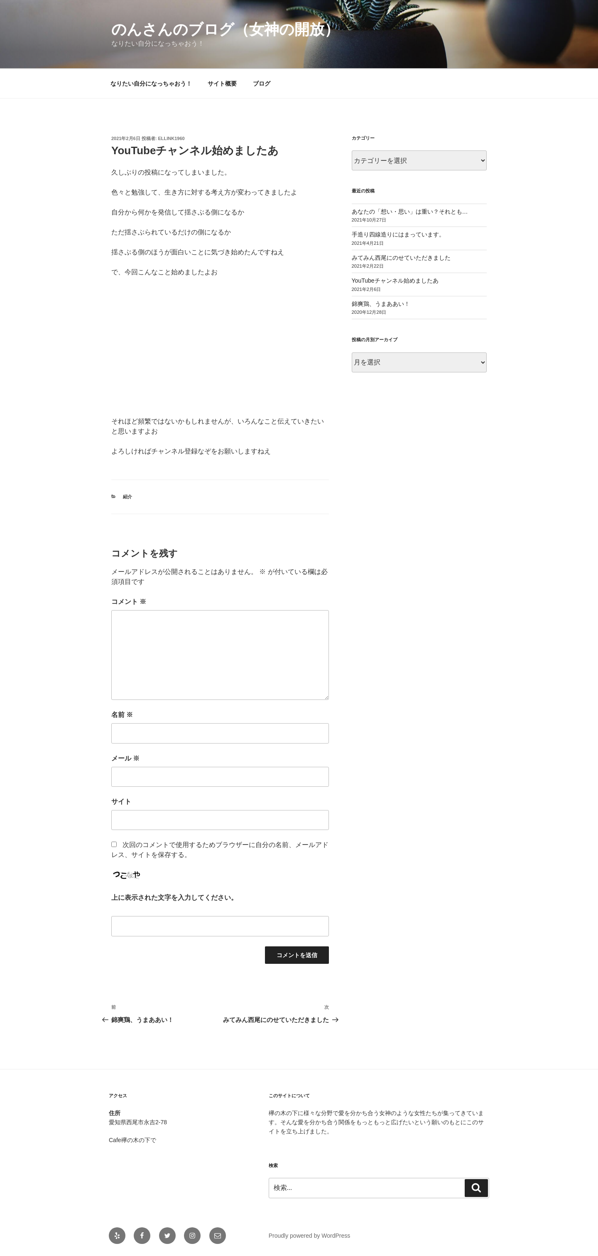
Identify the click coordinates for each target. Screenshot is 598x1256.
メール (125, 758)
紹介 (127, 496)
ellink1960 (171, 138)
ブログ (261, 83)
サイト (121, 801)
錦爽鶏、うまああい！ (381, 303)
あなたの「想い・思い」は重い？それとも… (410, 211)
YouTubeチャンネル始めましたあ (395, 280)
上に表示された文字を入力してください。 (174, 897)
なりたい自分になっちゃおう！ (151, 83)
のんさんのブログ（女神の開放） (225, 29)
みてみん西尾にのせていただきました (401, 257)
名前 (122, 714)
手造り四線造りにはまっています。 (398, 234)
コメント (128, 601)
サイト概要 (222, 83)
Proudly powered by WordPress (309, 1235)
